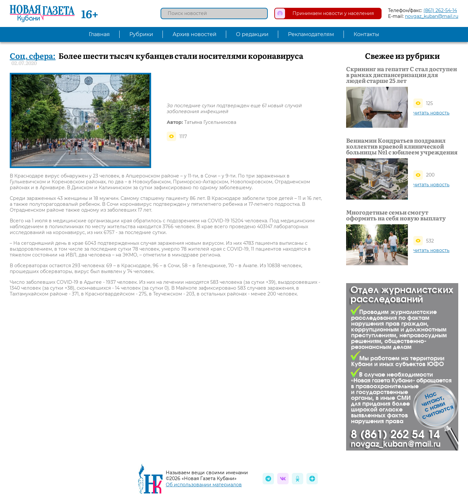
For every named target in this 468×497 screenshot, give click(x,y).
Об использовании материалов (204, 485)
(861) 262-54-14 (440, 10)
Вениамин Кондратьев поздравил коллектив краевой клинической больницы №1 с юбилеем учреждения (402, 146)
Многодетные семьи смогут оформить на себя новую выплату (396, 215)
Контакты (366, 34)
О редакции (252, 34)
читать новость (431, 113)
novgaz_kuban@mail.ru (431, 16)
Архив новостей (194, 34)
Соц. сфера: (33, 55)
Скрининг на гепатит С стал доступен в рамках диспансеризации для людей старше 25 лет (401, 75)
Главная (99, 34)
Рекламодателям (311, 34)
